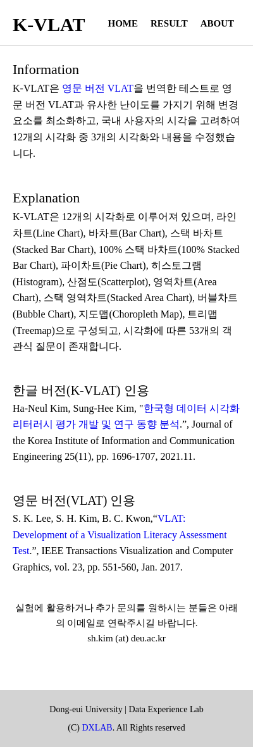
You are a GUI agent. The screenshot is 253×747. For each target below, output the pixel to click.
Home (123, 23)
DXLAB (97, 727)
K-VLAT (49, 24)
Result (169, 23)
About (217, 23)
